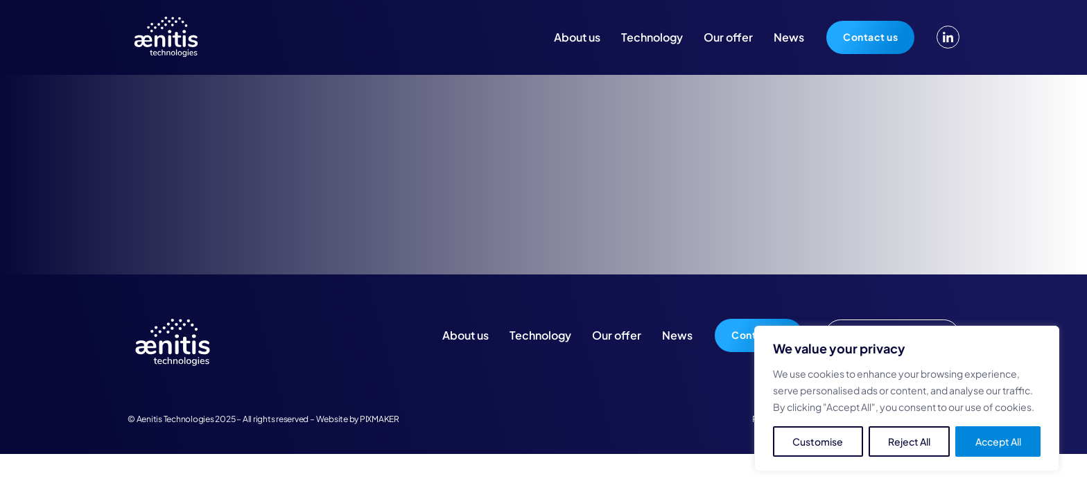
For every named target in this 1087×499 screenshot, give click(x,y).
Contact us (870, 36)
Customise (817, 441)
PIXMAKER (379, 419)
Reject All (909, 441)
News (789, 37)
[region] (906, 398)
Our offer (728, 37)
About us (577, 37)
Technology (652, 37)
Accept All (998, 441)
